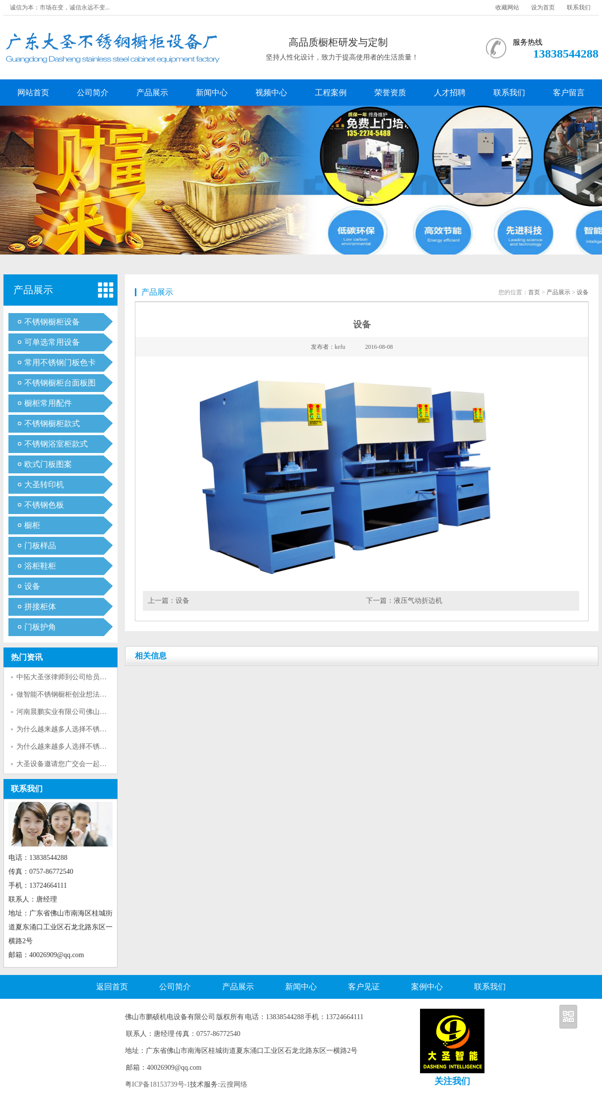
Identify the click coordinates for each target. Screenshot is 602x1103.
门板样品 (40, 545)
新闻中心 (212, 92)
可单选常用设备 (52, 342)
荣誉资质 (390, 92)
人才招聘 (450, 92)
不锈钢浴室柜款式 (56, 444)
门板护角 (40, 627)
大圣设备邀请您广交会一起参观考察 (71, 764)
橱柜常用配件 (48, 403)
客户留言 (569, 92)
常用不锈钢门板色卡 (60, 362)
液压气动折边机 (418, 600)
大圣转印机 (44, 484)
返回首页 (112, 986)
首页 (534, 292)
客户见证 (364, 986)
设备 (32, 586)
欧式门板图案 (48, 464)
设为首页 (543, 7)
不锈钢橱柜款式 (52, 423)
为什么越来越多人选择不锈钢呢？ (68, 729)
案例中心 (427, 986)
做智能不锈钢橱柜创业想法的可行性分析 (78, 694)
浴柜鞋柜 (40, 566)
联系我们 (579, 7)
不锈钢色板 (44, 505)
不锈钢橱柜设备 (52, 322)
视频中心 (271, 92)
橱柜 (32, 525)
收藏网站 (507, 7)
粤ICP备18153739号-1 (157, 1084)
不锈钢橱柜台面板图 (60, 383)
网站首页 (33, 92)
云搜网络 (233, 1084)
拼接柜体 (40, 606)
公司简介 (93, 92)
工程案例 (331, 92)
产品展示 (152, 92)
